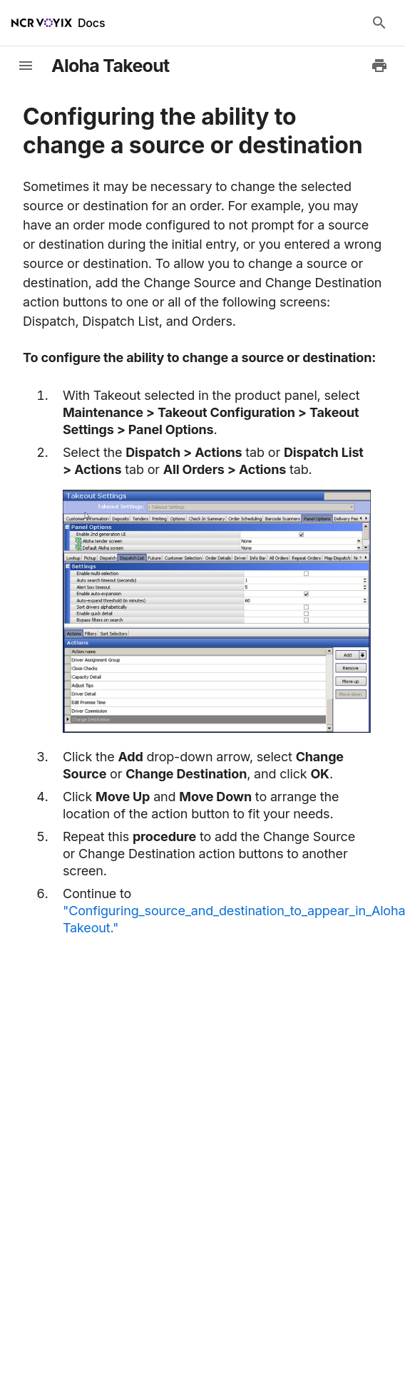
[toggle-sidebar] (25, 65)
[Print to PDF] (379, 65)
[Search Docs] (379, 23)
